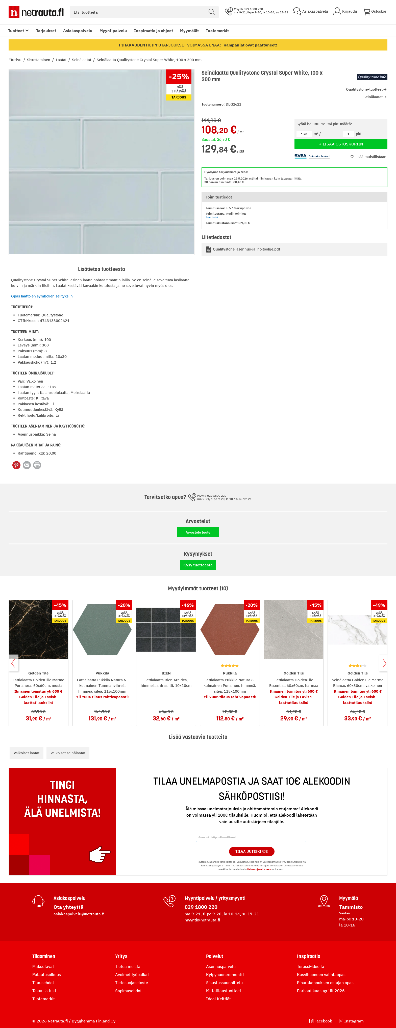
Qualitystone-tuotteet (364, 89)
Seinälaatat (82, 59)
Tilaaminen (43, 956)
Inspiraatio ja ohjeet (153, 30)
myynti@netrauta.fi (202, 919)
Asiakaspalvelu (77, 30)
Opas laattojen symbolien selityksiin (42, 296)
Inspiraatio (308, 956)
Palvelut (214, 956)
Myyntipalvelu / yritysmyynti (215, 898)
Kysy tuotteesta (198, 564)
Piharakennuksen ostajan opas (325, 982)
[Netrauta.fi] (36, 12)
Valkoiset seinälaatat (68, 752)
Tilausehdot (43, 982)
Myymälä (348, 898)
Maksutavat (43, 966)
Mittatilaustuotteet (223, 990)
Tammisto (351, 907)
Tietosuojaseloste (131, 982)
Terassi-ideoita (310, 966)
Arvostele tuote (198, 532)
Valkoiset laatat (26, 752)
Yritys (121, 956)
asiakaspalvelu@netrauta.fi (79, 913)
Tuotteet (16, 30)
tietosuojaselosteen (259, 869)
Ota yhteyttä (68, 907)
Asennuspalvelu (221, 966)
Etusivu (15, 59)
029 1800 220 (201, 907)
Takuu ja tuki (44, 990)
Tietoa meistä (127, 966)
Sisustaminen (39, 59)
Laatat (61, 59)
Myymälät (189, 30)
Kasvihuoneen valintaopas (321, 974)
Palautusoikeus (46, 974)
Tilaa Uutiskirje (251, 851)
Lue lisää (212, 217)
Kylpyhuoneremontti (225, 974)
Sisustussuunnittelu (224, 982)
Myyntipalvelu (113, 30)
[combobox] (144, 12)
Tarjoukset (46, 30)
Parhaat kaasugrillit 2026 (321, 990)
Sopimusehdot (128, 990)
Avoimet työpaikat (132, 974)
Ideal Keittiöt (218, 998)
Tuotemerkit (217, 30)
